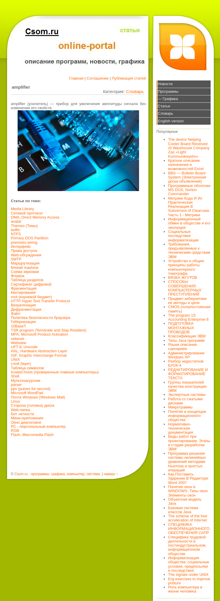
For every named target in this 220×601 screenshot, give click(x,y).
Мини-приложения (27, 418)
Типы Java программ (186, 340)
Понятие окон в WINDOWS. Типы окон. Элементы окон (188, 491)
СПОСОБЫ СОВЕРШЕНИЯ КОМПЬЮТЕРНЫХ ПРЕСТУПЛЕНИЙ (185, 287)
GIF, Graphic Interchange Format (39, 355)
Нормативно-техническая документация (180, 428)
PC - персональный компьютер (38, 426)
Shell (15, 376)
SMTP (16, 259)
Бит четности (22, 414)
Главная (76, 78)
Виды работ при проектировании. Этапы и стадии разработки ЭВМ (189, 442)
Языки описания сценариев (182, 346)
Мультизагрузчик (25, 380)
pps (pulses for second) (30, 389)
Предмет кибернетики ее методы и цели (187, 300)
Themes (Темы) (24, 226)
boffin (15, 230)
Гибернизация (23, 322)
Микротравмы (180, 407)
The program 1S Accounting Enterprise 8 (188, 317)
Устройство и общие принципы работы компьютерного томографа (186, 267)
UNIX (15, 359)
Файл (15, 313)
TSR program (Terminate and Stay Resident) (48, 330)
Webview (18, 343)
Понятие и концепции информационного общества (187, 415)
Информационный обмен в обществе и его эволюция (189, 223)
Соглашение (98, 78)
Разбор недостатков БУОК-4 (186, 363)
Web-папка (20, 410)
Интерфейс (21, 246)
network (17, 338)
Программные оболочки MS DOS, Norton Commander (189, 189)
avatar (16, 221)
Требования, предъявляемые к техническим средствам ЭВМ (189, 250)
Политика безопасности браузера (40, 317)
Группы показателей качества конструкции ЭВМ (187, 386)
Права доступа (24, 250)
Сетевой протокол (27, 213)
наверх (109, 474)
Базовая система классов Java (183, 510)
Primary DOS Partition (29, 238)
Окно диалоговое (26, 422)
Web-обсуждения (26, 255)
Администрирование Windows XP (186, 355)
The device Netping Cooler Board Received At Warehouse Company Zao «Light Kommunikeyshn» (188, 147)
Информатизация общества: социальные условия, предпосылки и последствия (188, 564)
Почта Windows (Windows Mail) (38, 397)
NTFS (16, 234)
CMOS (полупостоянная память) (189, 309)
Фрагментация (23, 288)
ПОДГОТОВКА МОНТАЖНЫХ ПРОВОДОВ (181, 327)
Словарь (135, 91)
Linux (15, 401)
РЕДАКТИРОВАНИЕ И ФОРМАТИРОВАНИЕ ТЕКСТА (188, 374)
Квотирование (23, 292)
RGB (15, 430)
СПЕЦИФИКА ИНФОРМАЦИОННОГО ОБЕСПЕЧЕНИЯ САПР (188, 528)
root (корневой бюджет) (31, 297)
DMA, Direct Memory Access (35, 217)
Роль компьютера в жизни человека (185, 589)
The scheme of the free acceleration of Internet (187, 518)
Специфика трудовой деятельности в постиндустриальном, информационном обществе (187, 545)
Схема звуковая (25, 271)
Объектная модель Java (185, 501)
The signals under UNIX (188, 574)
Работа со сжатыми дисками (185, 401)
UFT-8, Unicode (24, 347)
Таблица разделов (27, 280)
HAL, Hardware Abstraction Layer (39, 351)
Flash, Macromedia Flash (32, 434)
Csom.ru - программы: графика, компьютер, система (57, 474)
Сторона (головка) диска (32, 405)
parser (16, 384)
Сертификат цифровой (31, 284)
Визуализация (23, 305)
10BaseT (18, 326)
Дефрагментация (26, 309)
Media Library (22, 209)
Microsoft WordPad (27, 393)
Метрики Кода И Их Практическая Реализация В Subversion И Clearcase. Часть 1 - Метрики (189, 206)
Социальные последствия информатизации (183, 235)
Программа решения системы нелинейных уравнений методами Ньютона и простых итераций (187, 461)
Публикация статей (129, 78)
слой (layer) (21, 363)
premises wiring (24, 242)
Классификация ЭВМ (187, 336)
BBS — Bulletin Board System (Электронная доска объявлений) (187, 177)
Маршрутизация (25, 263)
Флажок (17, 276)
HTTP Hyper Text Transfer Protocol (40, 301)
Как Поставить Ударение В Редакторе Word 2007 (188, 478)
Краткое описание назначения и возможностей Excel (186, 164)
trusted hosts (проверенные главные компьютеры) (55, 372)
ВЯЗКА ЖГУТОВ (182, 277)
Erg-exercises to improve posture (189, 581)
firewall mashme (24, 267)
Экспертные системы (187, 394)
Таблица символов (27, 368)
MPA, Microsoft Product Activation (39, 334)
